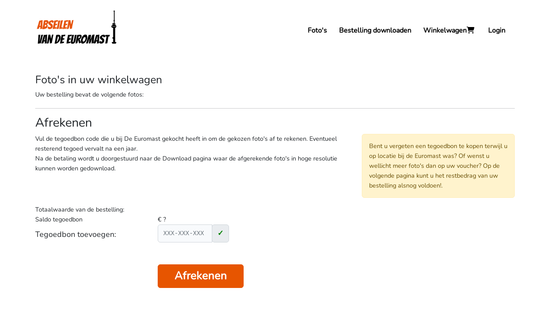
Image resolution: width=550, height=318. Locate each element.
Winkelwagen (449, 30)
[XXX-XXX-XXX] (185, 233)
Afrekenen (200, 275)
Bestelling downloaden (375, 30)
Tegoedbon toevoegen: (75, 234)
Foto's (317, 30)
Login (496, 30)
